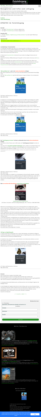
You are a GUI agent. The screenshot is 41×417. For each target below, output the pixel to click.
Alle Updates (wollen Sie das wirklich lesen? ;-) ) (10, 40)
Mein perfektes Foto (5, 71)
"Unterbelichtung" (10, 30)
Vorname (4, 307)
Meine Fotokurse (9, 5)
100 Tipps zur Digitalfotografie (7, 232)
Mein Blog (3, 5)
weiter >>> (24, 294)
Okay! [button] (35, 414)
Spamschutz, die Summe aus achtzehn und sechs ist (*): (14, 304)
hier (17, 52)
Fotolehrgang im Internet (8, 140)
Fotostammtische (18, 62)
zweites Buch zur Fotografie (23, 183)
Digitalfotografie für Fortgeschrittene (20, 201)
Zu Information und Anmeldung (8, 345)
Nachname (4, 311)
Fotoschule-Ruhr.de (11, 55)
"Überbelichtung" (10, 29)
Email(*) (4, 314)
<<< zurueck (17, 294)
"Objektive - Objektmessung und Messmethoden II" (15, 34)
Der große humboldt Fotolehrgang (14, 145)
